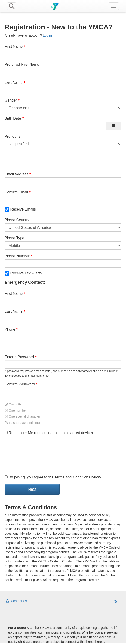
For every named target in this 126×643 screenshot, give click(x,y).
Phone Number (17, 256)
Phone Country (17, 220)
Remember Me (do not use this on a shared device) (49, 433)
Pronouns (13, 136)
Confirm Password (20, 384)
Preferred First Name (22, 64)
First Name (14, 46)
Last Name (13, 82)
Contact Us (62, 601)
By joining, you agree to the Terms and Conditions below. (53, 477)
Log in (47, 35)
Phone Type (14, 238)
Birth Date (13, 118)
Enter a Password (19, 357)
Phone (10, 329)
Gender (11, 100)
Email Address (16, 174)
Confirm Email (16, 192)
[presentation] (40, 458)
